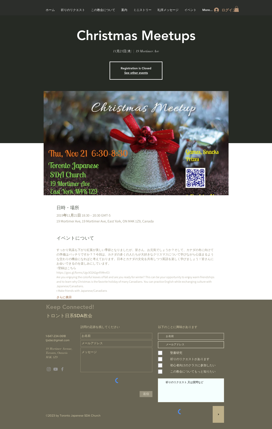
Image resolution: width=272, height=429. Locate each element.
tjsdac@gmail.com (58, 340)
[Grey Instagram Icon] (48, 369)
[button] (236, 9)
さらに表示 (64, 297)
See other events (136, 73)
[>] (218, 414)
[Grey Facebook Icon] (62, 369)
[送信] (146, 394)
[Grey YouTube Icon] (55, 369)
